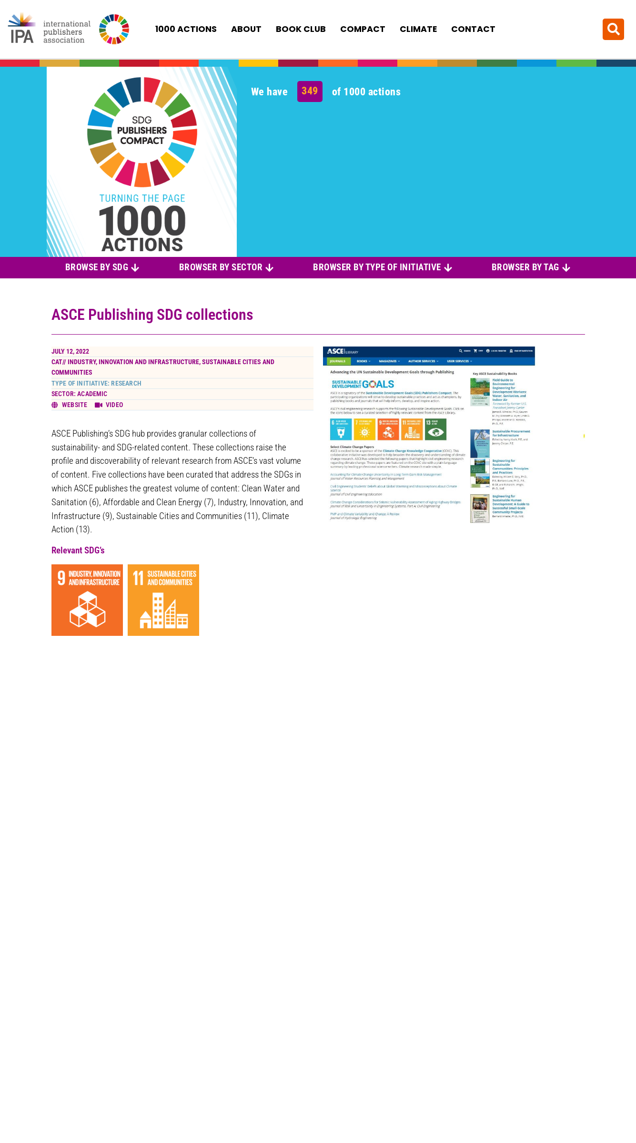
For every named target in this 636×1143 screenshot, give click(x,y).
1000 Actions (186, 29)
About (246, 29)
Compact (362, 29)
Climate (418, 29)
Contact (473, 29)
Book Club (301, 29)
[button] (613, 29)
